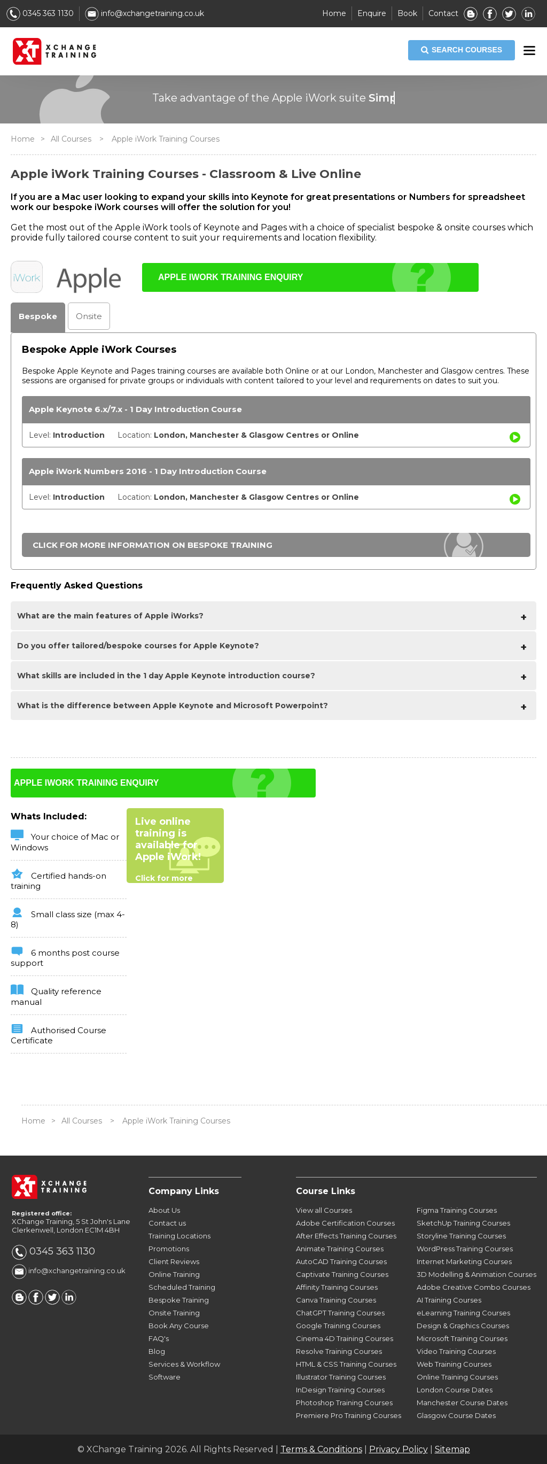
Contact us (167, 1223)
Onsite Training (174, 1312)
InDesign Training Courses (340, 1389)
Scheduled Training (182, 1287)
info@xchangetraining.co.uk (144, 13)
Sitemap (452, 1449)
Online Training (174, 1274)
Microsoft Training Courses (462, 1338)
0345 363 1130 (40, 13)
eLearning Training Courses (463, 1312)
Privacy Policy (398, 1449)
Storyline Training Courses (461, 1235)
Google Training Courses (338, 1325)
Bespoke (38, 316)
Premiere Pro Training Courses (348, 1415)
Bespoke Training (179, 1300)
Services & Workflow (184, 1364)
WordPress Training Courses (465, 1248)
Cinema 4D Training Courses (344, 1338)
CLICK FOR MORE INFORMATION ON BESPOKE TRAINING (152, 545)
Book (407, 13)
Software (165, 1377)
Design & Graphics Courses (463, 1325)
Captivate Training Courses (342, 1274)
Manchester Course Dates (462, 1402)
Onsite (89, 316)
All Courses (71, 139)
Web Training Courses (454, 1364)
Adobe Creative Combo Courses (473, 1287)
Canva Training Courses (336, 1300)
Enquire (371, 13)
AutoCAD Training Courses (341, 1261)
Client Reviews (174, 1261)
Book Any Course (179, 1325)
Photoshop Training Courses (344, 1402)
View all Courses (324, 1210)
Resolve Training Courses (339, 1351)
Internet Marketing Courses (464, 1261)
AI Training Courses (449, 1300)
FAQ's (159, 1338)
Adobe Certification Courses (345, 1223)
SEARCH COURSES (461, 50)
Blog (157, 1351)
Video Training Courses (456, 1351)
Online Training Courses (457, 1377)
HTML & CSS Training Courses (346, 1364)
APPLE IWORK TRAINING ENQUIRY (230, 277)
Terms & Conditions (321, 1449)
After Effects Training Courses (346, 1235)
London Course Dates (455, 1389)
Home (334, 13)
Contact (443, 13)
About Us (164, 1210)
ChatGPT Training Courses (340, 1312)
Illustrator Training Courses (341, 1377)
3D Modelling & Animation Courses (476, 1274)
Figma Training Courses (457, 1210)
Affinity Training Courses (337, 1287)
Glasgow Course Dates (456, 1415)
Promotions (169, 1248)
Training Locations (179, 1235)
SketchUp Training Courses (463, 1223)
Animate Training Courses (340, 1248)
